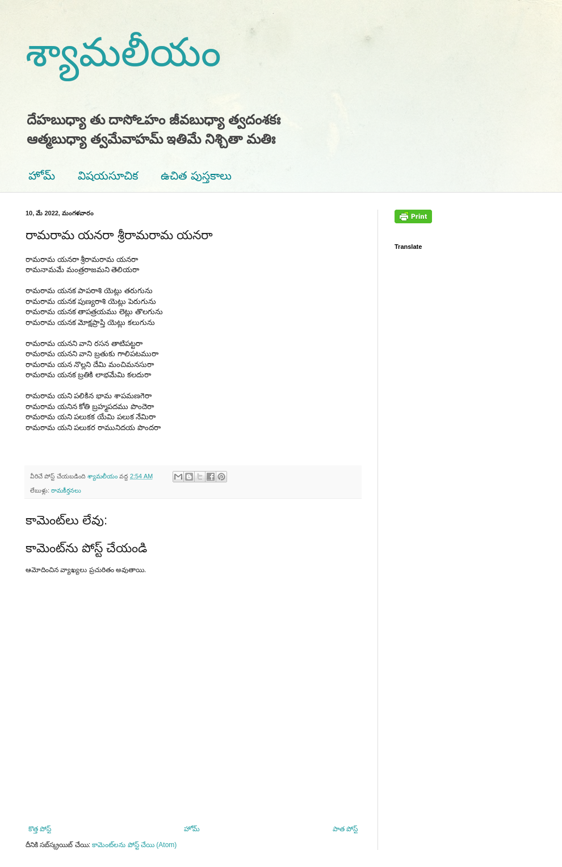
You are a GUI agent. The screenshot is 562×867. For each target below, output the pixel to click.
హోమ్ (41, 175)
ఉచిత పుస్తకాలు (196, 175)
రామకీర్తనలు (66, 490)
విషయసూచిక (108, 175)
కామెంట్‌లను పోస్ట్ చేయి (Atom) (134, 845)
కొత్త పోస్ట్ (39, 829)
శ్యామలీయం (123, 52)
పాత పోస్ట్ (345, 829)
